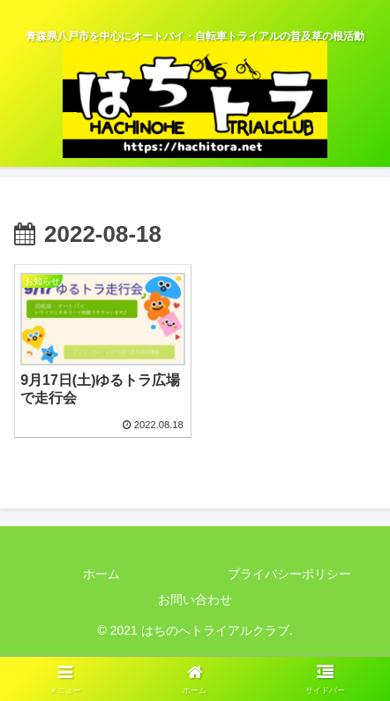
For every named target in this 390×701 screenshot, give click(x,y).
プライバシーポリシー (289, 574)
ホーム (101, 574)
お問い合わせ (195, 599)
